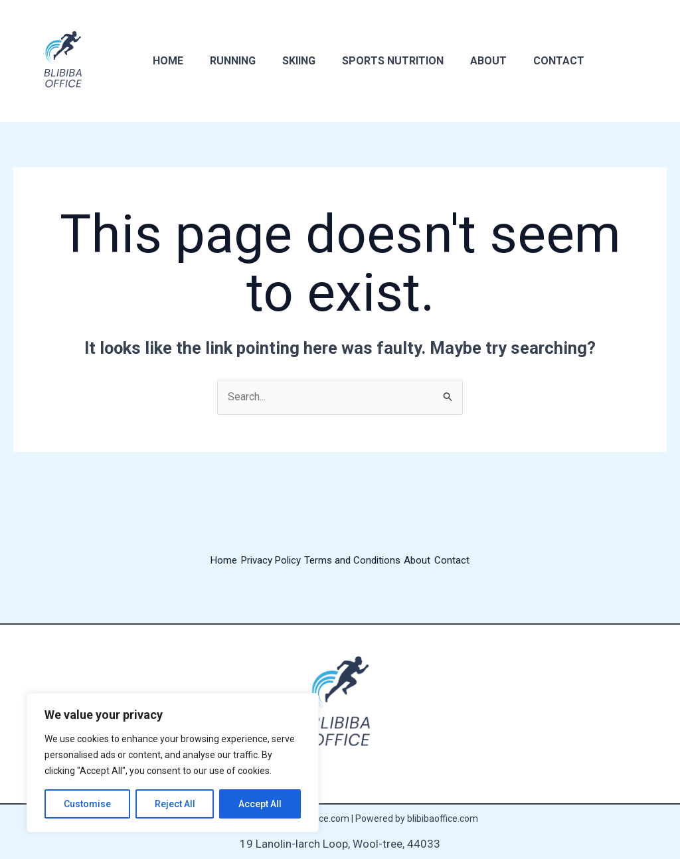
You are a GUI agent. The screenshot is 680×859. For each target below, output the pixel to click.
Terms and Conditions (355, 561)
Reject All (175, 804)
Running (225, 60)
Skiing (285, 60)
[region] (173, 762)
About (464, 60)
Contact (529, 60)
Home (165, 60)
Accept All (260, 804)
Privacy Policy (261, 561)
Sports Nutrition (374, 60)
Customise (87, 804)
